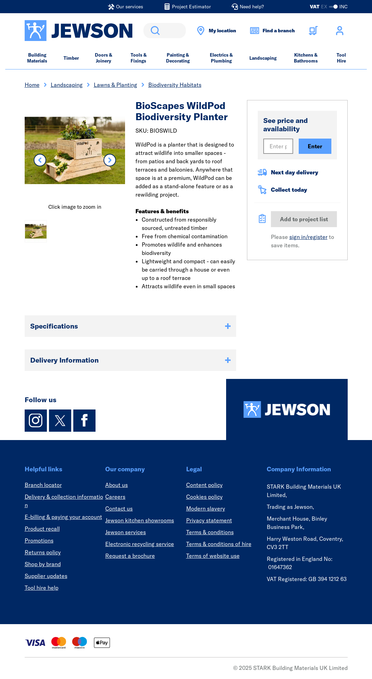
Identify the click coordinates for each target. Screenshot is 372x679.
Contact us (119, 508)
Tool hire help (41, 587)
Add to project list (304, 219)
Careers (115, 496)
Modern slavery (205, 508)
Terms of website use (213, 555)
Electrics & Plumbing (221, 58)
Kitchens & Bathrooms (306, 58)
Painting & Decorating (178, 58)
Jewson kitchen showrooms (139, 520)
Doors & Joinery (103, 58)
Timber (71, 58)
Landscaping (262, 58)
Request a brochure (130, 555)
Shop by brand (43, 564)
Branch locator (43, 484)
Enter (315, 146)
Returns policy (43, 552)
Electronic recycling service (139, 543)
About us (116, 484)
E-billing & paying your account (63, 516)
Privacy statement (209, 520)
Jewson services (125, 532)
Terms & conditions (210, 532)
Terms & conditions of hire (218, 543)
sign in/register (308, 236)
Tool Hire (341, 58)
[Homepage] (286, 409)
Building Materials (37, 58)
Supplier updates (46, 575)
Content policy (204, 484)
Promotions (39, 540)
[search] (164, 30)
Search (153, 30)
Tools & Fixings (139, 58)
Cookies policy (204, 496)
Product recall (42, 528)
